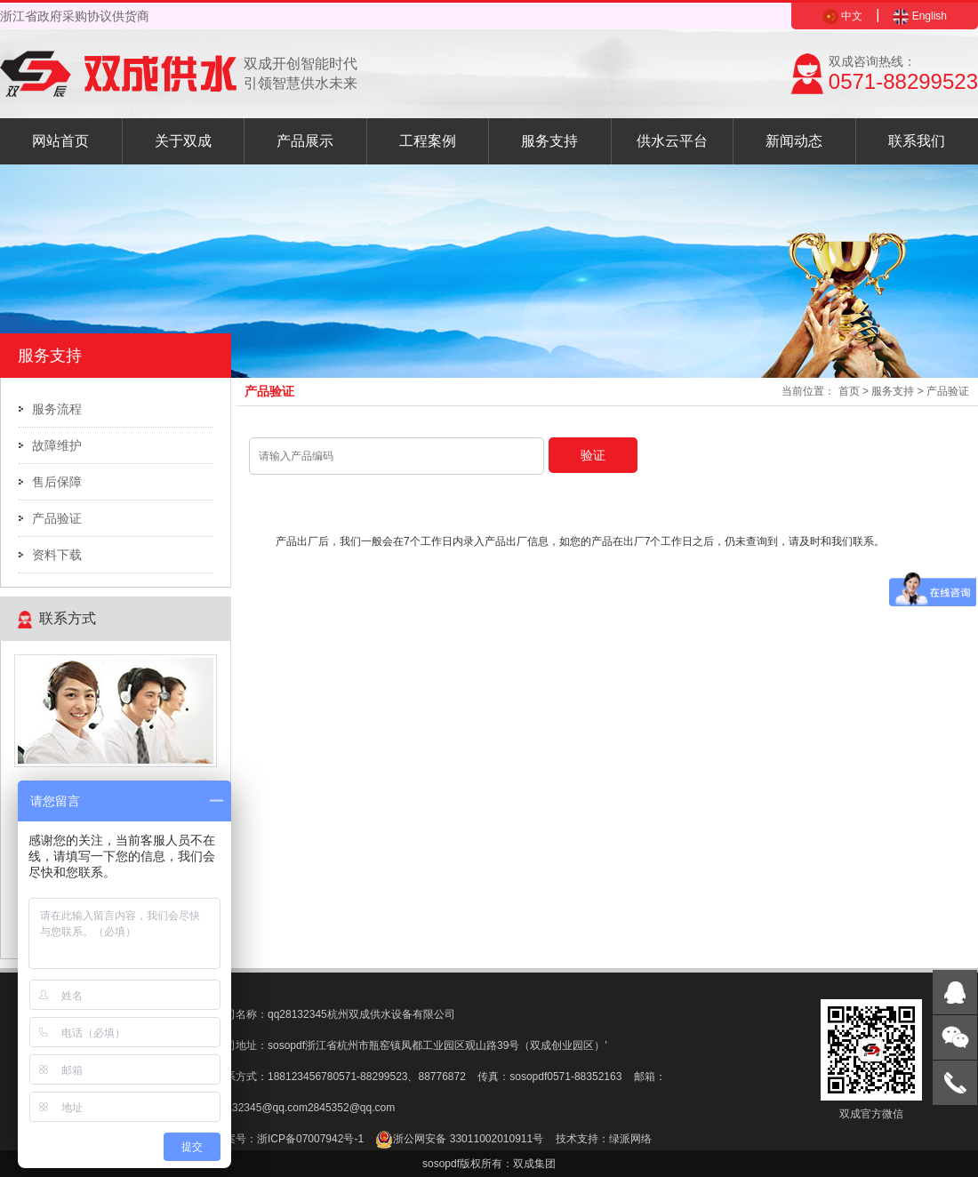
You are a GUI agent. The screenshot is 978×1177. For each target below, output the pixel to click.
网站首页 (60, 140)
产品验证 (57, 518)
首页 (849, 391)
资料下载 (57, 555)
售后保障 (57, 482)
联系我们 (916, 140)
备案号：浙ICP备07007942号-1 (289, 1139)
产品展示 (305, 140)
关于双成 (183, 140)
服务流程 (57, 409)
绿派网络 (630, 1139)
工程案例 (427, 140)
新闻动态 (794, 140)
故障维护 (57, 445)
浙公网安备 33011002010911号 (459, 1139)
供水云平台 (672, 140)
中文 (842, 16)
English (920, 16)
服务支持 (549, 140)
